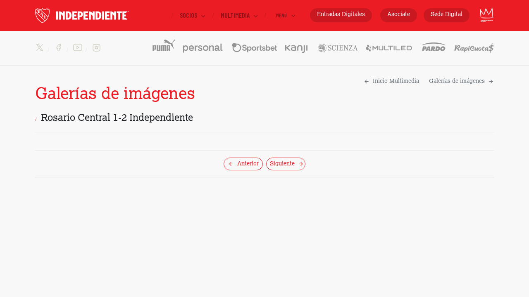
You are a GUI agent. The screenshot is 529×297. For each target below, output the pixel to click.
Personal (203, 44)
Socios (193, 15)
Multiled (389, 44)
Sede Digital (446, 14)
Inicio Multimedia (391, 81)
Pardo (433, 44)
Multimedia (240, 15)
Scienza (337, 44)
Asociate (398, 14)
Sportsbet (254, 44)
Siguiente (287, 164)
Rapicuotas (474, 48)
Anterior (243, 164)
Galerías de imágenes (461, 81)
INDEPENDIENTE (99, 15)
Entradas (341, 14)
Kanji (297, 44)
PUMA (163, 44)
